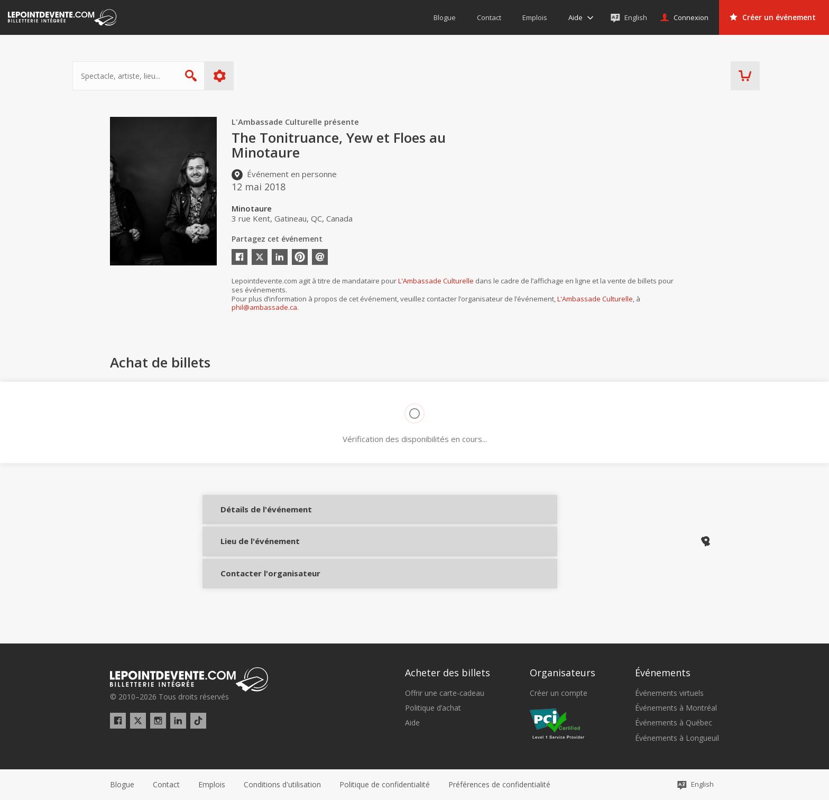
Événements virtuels (669, 693)
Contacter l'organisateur (251, 587)
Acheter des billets (447, 673)
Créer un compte (558, 693)
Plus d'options (257, 75)
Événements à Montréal (676, 708)
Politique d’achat (433, 708)
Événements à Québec (673, 723)
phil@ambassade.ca (264, 307)
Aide (412, 723)
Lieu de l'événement (251, 552)
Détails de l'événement (251, 516)
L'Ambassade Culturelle (436, 281)
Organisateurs (562, 673)
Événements (662, 673)
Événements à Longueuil (677, 738)
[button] (499, 784)
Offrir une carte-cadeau (444, 693)
